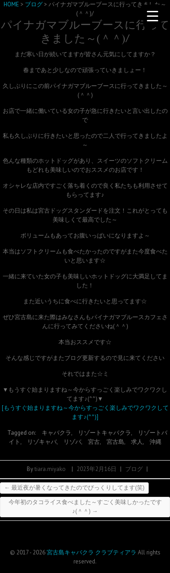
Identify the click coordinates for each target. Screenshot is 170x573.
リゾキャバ (42, 442)
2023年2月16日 (97, 469)
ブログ (134, 469)
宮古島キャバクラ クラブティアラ (91, 552)
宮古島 (115, 442)
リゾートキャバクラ (104, 433)
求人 (137, 442)
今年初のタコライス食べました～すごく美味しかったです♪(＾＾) (85, 506)
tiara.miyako (50, 469)
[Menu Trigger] (152, 16)
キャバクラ (56, 433)
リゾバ (72, 442)
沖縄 (155, 442)
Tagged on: (22, 433)
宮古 (94, 442)
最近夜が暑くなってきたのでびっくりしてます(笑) (74, 487)
